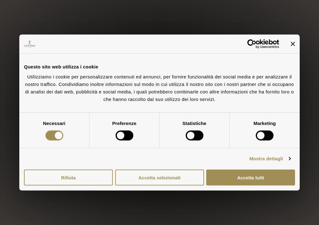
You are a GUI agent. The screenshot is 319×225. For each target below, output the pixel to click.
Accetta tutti (250, 177)
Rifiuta (68, 177)
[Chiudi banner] (293, 44)
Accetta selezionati (159, 177)
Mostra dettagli (266, 158)
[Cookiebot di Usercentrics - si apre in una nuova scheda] (252, 44)
